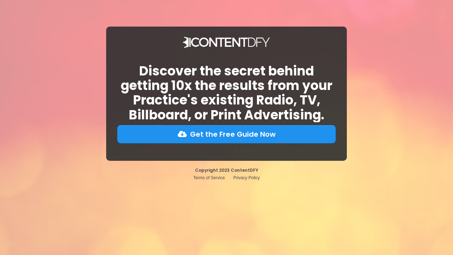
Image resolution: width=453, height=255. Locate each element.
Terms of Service (209, 177)
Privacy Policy (246, 177)
